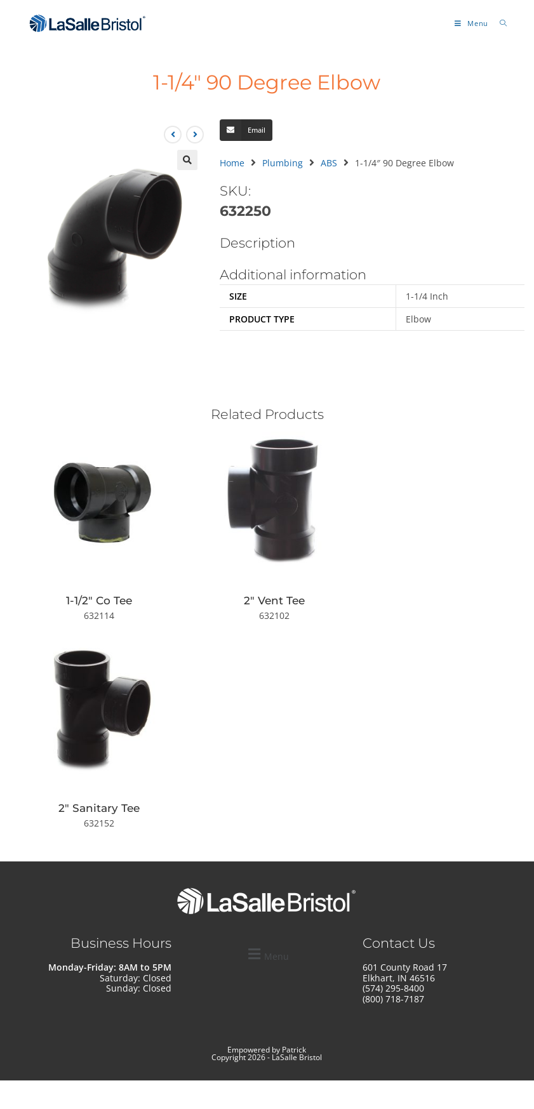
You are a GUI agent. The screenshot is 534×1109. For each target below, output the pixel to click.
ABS (329, 163)
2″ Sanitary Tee (99, 808)
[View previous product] (173, 134)
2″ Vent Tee (274, 600)
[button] (187, 160)
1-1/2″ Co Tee (99, 600)
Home (232, 163)
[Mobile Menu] (472, 23)
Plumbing (282, 163)
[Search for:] (498, 23)
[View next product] (195, 134)
